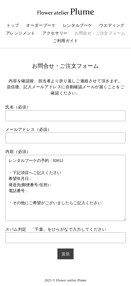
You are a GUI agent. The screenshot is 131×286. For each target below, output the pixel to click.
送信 (65, 254)
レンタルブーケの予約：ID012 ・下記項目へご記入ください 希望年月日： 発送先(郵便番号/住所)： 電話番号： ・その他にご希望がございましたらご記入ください (65, 188)
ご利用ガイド (65, 41)
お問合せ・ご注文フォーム (100, 33)
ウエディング (112, 25)
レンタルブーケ (77, 25)
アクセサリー (55, 33)
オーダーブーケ (41, 25)
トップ (12, 25)
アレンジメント (20, 33)
